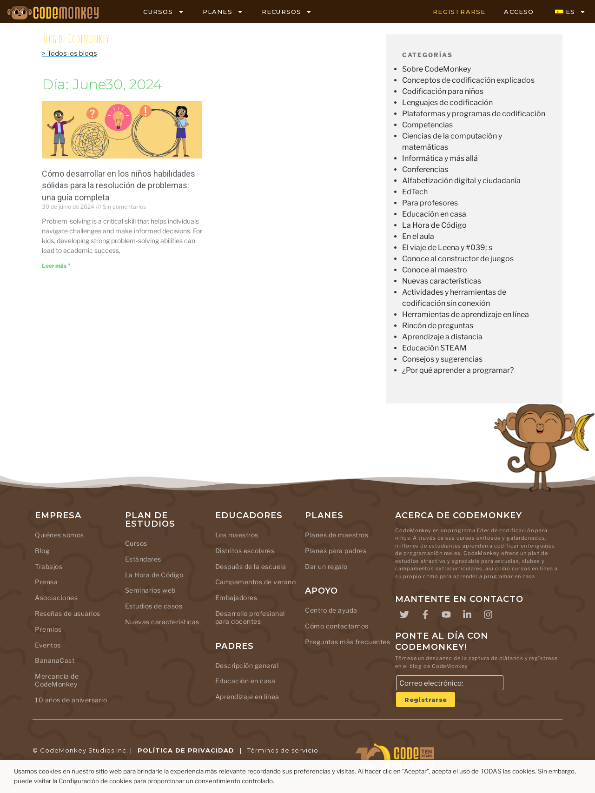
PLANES (223, 12)
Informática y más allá (440, 158)
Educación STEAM (434, 348)
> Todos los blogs (69, 53)
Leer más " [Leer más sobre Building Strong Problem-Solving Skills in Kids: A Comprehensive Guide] (56, 265)
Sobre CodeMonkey (436, 69)
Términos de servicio (282, 750)
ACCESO (519, 11)
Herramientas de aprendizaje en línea (465, 314)
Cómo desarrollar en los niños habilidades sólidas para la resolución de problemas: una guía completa (118, 185)
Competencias (427, 124)
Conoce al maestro (434, 269)
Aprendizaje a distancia (442, 336)
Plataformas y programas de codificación (473, 113)
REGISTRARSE (459, 11)
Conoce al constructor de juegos (458, 258)
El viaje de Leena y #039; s (447, 247)
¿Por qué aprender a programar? (458, 370)
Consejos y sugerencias (442, 359)
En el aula (418, 236)
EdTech (415, 191)
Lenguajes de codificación (447, 102)
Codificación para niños (442, 91)
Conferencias (425, 169)
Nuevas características (441, 281)
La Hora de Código (434, 225)
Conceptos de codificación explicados (468, 80)
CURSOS (163, 12)
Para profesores (430, 202)
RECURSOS (287, 12)
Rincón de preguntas (437, 325)
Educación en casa (434, 214)
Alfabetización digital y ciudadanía (461, 180)
